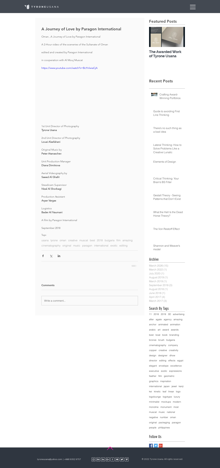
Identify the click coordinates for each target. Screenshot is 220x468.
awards (175, 329)
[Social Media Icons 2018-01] (98, 459)
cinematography (51, 245)
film (118, 240)
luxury (177, 396)
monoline (154, 407)
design (152, 355)
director (153, 360)
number (164, 417)
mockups (166, 401)
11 (150, 314)
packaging (164, 422)
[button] (193, 7)
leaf (164, 391)
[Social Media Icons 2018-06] (117, 459)
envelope (163, 365)
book (164, 334)
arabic (152, 329)
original (66, 245)
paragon (87, 245)
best (92, 240)
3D (169, 314)
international (101, 245)
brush (161, 339)
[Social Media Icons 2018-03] (108, 459)
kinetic (157, 391)
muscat (83, 240)
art (159, 329)
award (165, 329)
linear (171, 391)
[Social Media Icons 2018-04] (112, 459)
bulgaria (109, 240)
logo (178, 391)
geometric (169, 376)
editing (123, 245)
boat (158, 334)
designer (162, 355)
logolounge (155, 396)
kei (150, 391)
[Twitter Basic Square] (156, 445)
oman (63, 240)
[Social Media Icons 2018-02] (103, 459)
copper (153, 350)
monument (166, 407)
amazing (127, 240)
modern (177, 401)
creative (72, 240)
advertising (178, 314)
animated (163, 324)
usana (45, 240)
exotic (113, 245)
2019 (163, 314)
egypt (180, 360)
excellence (176, 365)
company (173, 345)
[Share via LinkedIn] (59, 255)
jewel (174, 386)
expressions (175, 370)
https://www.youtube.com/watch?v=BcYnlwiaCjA (69, 67)
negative (153, 417)
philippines (164, 427)
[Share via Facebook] (43, 255)
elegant (153, 365)
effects (171, 360)
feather (152, 376)
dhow (172, 355)
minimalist (154, 401)
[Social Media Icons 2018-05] (93, 459)
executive (154, 370)
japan (167, 386)
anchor (152, 324)
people (152, 427)
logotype (167, 396)
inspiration (165, 381)
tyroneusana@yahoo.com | (50, 459)
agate (159, 319)
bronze (152, 339)
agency (168, 319)
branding (174, 334)
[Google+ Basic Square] (161, 445)
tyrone (54, 240)
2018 (100, 240)
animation (175, 324)
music (76, 245)
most (176, 407)
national (171, 412)
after (151, 319)
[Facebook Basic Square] (151, 445)
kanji (181, 386)
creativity (173, 350)
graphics (153, 381)
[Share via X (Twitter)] (51, 255)
